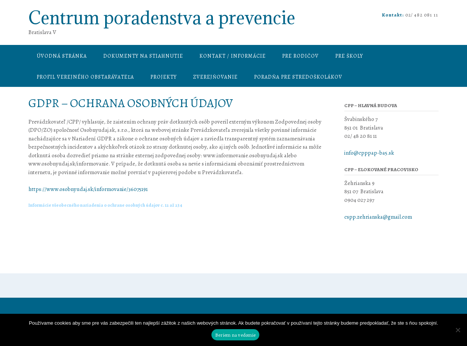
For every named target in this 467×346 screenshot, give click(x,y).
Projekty (163, 77)
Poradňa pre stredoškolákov (298, 77)
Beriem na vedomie (235, 335)
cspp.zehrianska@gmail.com (378, 217)
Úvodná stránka (62, 56)
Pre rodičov (300, 56)
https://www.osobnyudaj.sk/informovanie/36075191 (88, 189)
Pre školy (349, 56)
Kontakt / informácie (232, 56)
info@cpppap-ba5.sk (369, 153)
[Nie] (457, 330)
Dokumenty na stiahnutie (143, 56)
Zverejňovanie (215, 77)
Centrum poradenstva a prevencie (161, 17)
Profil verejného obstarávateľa (85, 77)
